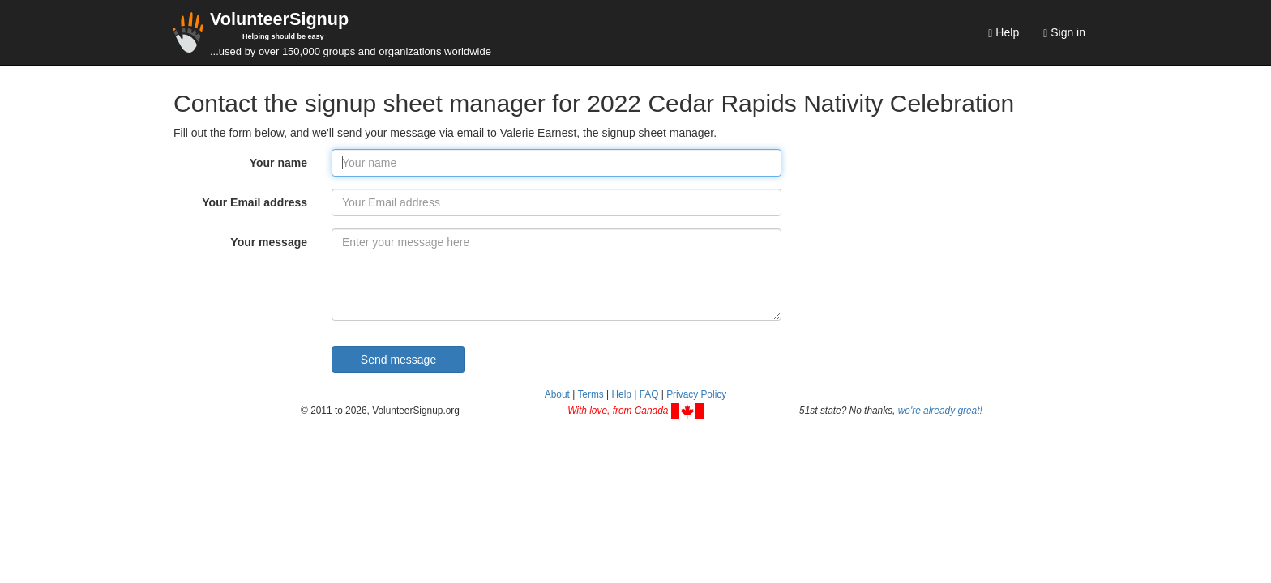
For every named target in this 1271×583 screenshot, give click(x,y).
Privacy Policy (696, 394)
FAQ (649, 394)
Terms (590, 394)
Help (1003, 33)
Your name (278, 162)
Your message (268, 242)
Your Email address (254, 202)
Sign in (1064, 33)
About (557, 394)
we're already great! (940, 410)
